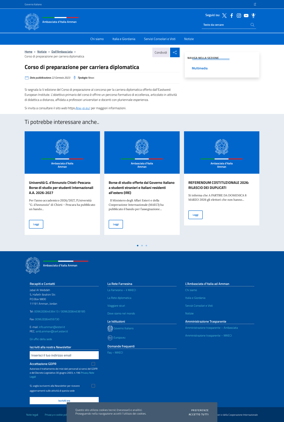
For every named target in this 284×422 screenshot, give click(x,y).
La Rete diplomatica (119, 298)
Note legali (32, 415)
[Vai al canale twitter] (223, 15)
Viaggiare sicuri (116, 305)
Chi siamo (191, 290)
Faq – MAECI (115, 352)
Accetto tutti (199, 414)
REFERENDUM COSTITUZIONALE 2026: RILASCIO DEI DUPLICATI (218, 185)
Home (28, 51)
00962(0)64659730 (47, 319)
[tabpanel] (62, 186)
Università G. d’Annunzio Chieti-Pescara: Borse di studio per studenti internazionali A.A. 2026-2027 (61, 187)
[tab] (137, 245)
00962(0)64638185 (73, 311)
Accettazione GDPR (43, 363)
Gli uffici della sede (41, 339)
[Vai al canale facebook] (230, 15)
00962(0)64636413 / (47, 311)
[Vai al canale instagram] (238, 15)
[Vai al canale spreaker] (252, 15)
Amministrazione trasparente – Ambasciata (211, 327)
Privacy (85, 373)
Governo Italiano (33, 4)
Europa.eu (116, 337)
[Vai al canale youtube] (245, 15)
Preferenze (200, 410)
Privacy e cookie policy (57, 415)
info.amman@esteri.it (52, 327)
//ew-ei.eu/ (83, 108)
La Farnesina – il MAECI (121, 290)
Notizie (42, 51)
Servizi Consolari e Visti (199, 305)
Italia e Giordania (195, 298)
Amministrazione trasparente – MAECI (208, 335)
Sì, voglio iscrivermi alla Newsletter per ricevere (55, 386)
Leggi (38, 224)
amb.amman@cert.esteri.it (52, 331)
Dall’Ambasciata (62, 51)
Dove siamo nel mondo (121, 313)
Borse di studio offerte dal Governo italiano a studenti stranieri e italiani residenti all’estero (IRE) (142, 187)
